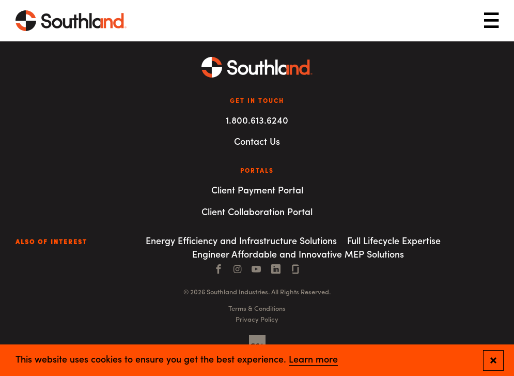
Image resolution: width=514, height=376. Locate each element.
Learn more (313, 360)
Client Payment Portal (257, 191)
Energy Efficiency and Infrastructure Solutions (241, 242)
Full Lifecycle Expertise (394, 242)
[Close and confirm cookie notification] (493, 360)
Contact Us (257, 142)
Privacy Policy (257, 320)
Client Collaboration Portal (257, 213)
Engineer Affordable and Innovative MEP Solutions (298, 255)
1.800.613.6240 (257, 121)
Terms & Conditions (257, 309)
